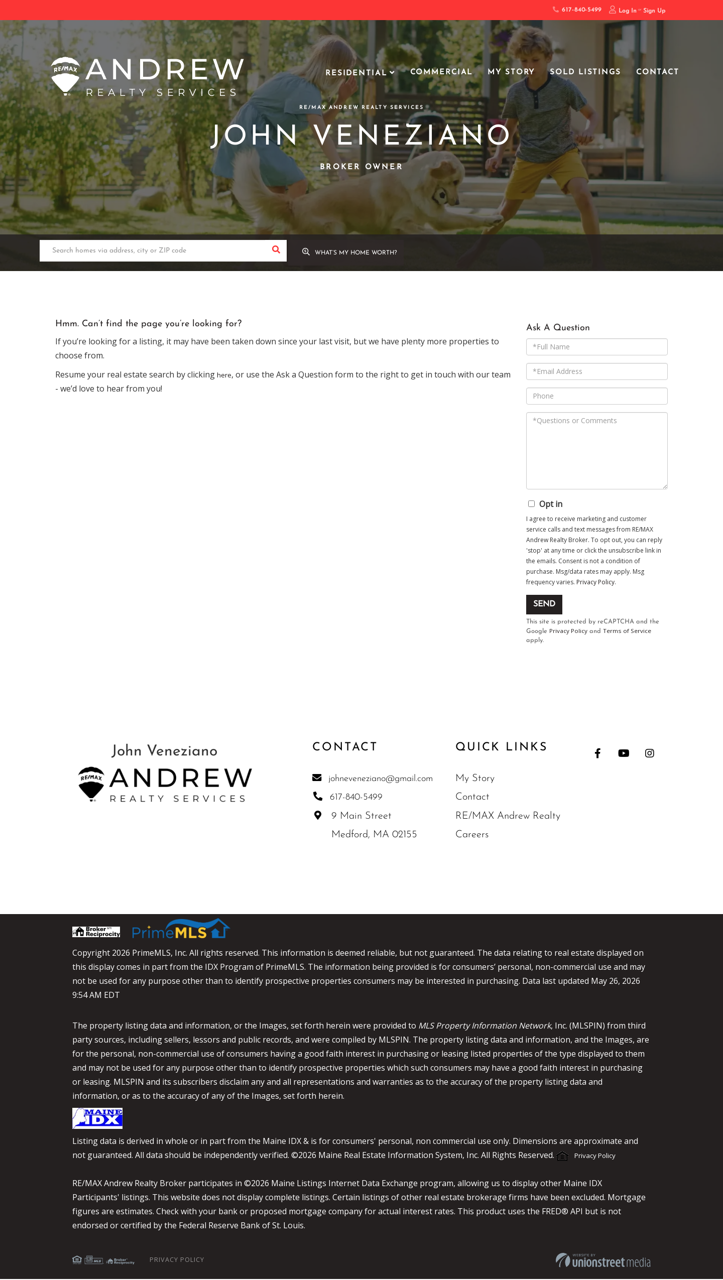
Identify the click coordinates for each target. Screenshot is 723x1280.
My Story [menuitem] (511, 72)
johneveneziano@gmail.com (374, 779)
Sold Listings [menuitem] (585, 72)
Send (544, 604)
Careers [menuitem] (477, 836)
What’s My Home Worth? (363, 254)
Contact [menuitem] (657, 72)
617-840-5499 (577, 10)
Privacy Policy (595, 582)
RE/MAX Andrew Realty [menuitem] (512, 817)
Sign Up (654, 11)
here (225, 374)
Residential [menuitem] (356, 73)
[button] (276, 254)
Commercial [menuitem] (441, 72)
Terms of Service (629, 631)
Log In (628, 11)
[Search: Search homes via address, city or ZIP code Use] (152, 254)
